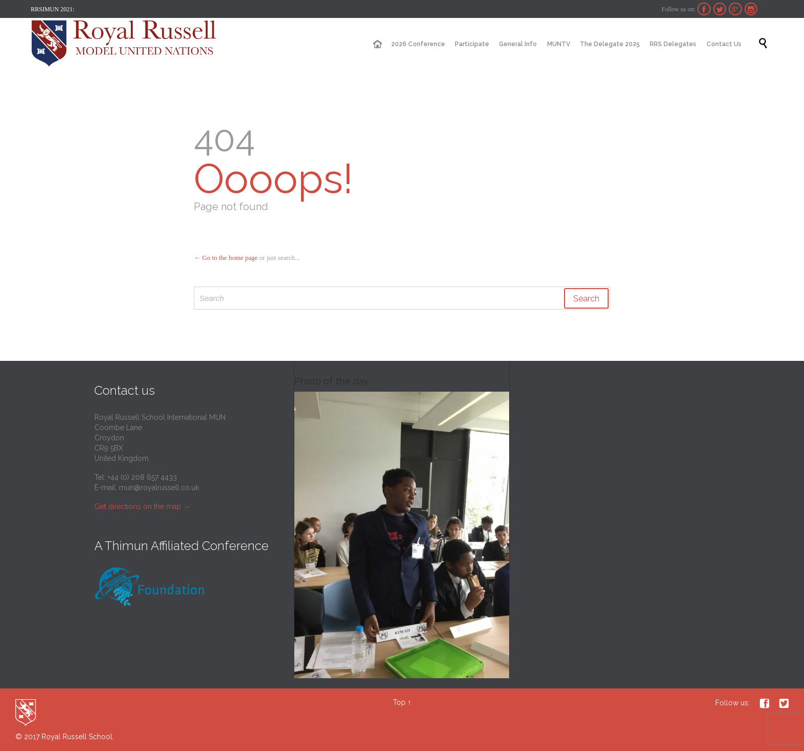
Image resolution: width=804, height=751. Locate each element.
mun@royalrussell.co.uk (159, 487)
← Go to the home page (226, 257)
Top (399, 702)
